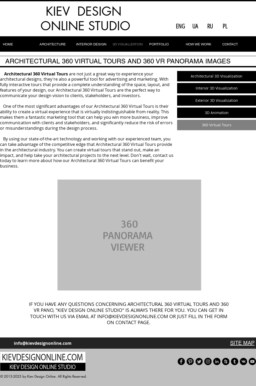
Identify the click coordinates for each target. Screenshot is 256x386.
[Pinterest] (190, 361)
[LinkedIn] (216, 361)
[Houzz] (225, 361)
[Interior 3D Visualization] (216, 88)
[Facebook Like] (243, 26)
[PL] (224, 26)
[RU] (210, 26)
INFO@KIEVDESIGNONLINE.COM (132, 316)
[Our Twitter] (199, 361)
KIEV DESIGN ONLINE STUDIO (85, 18)
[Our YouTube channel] (252, 361)
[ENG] (180, 26)
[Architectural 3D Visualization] (216, 76)
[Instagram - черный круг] (208, 361)
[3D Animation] (216, 113)
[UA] (195, 26)
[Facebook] (181, 361)
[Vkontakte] (243, 361)
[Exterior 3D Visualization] (216, 100)
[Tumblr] (234, 361)
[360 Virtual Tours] (216, 125)
